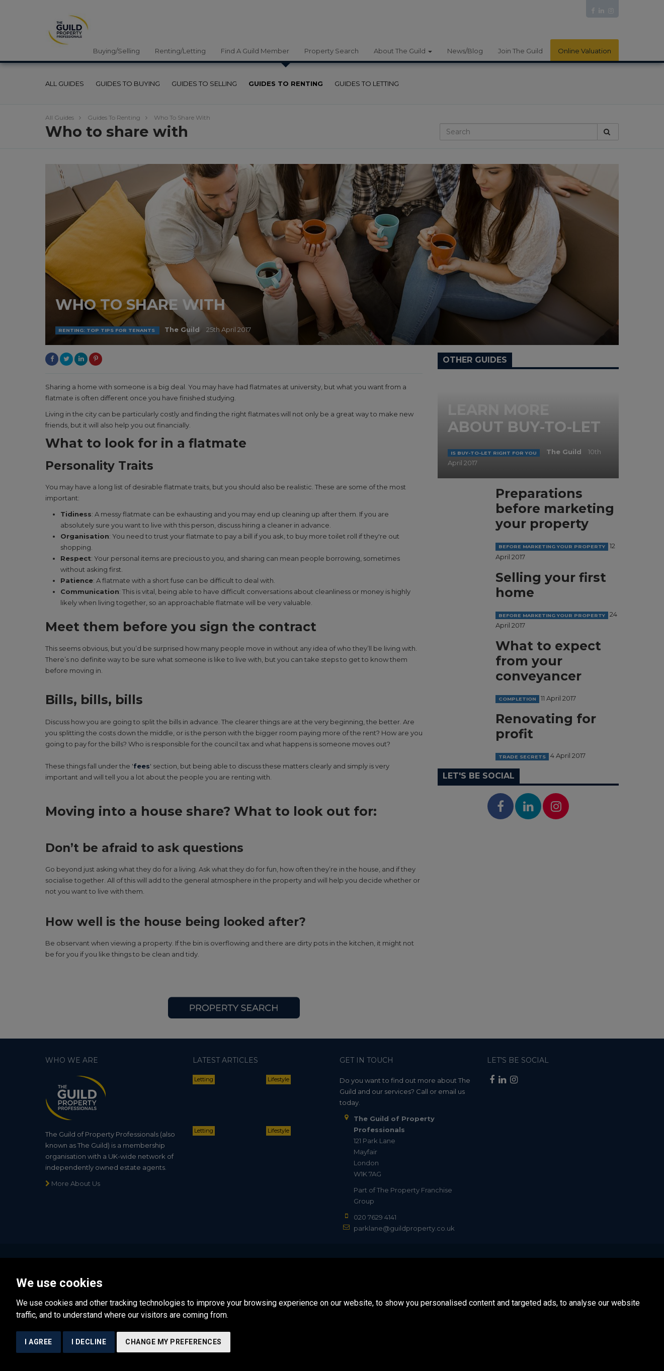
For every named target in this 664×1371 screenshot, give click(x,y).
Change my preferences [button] (173, 1342)
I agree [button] (38, 1342)
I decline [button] (89, 1342)
